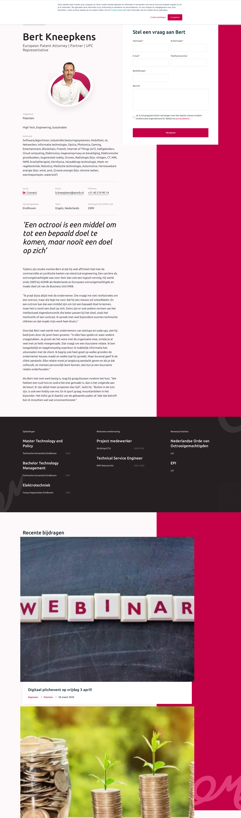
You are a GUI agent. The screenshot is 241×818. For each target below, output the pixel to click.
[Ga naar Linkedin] (194, 810)
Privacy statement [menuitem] (101, 810)
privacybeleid (182, 118)
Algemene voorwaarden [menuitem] (77, 810)
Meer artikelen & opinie (39, 639)
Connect (30, 192)
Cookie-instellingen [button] (158, 17)
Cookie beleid (116, 10)
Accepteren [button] (175, 17)
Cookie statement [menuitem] (121, 810)
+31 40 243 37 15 (120, 710)
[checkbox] (94, 775)
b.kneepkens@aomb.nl (69, 192)
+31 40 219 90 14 (98, 192)
